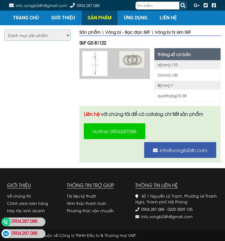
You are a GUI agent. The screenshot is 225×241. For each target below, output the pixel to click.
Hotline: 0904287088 (115, 131)
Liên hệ (168, 18)
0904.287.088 (88, 5)
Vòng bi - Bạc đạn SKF (127, 32)
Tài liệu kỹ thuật (81, 195)
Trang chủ (26, 18)
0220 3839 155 (180, 209)
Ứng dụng (135, 18)
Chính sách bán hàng (27, 203)
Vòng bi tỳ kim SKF (173, 32)
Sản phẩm (100, 18)
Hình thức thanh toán (86, 203)
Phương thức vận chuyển (90, 210)
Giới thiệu (63, 18)
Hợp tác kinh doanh (26, 210)
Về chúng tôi (19, 195)
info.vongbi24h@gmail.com (166, 216)
